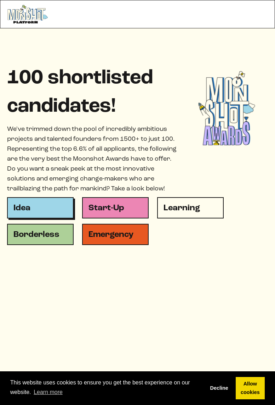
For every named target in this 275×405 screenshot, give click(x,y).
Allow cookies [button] (250, 388)
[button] (260, 14)
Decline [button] (219, 388)
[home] (28, 14)
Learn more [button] (48, 392)
